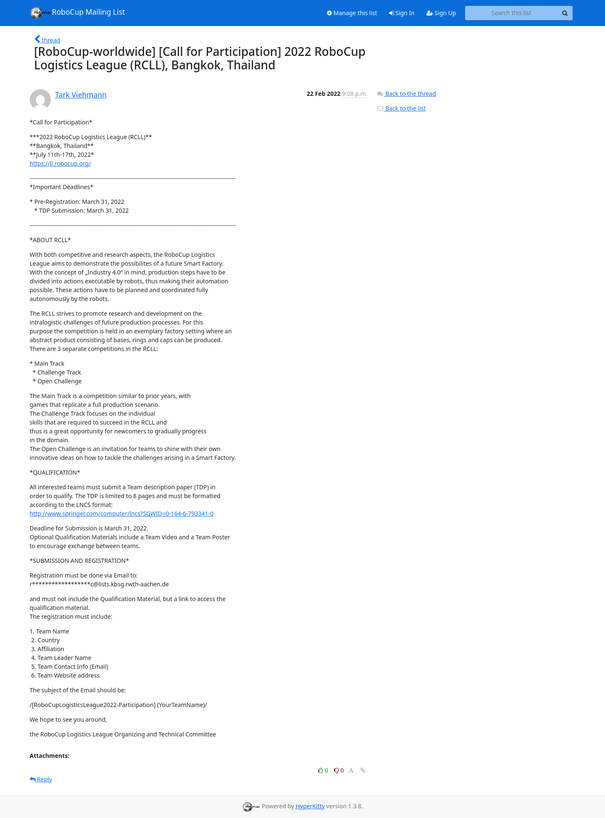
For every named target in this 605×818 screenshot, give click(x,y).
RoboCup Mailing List (77, 12)
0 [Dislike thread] (339, 770)
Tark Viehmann (81, 95)
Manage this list (352, 13)
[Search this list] (511, 13)
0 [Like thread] (323, 770)
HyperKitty (310, 806)
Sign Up (441, 13)
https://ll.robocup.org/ (60, 163)
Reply (41, 779)
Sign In (402, 13)
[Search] (565, 13)
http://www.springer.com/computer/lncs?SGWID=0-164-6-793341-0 (122, 513)
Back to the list (401, 108)
